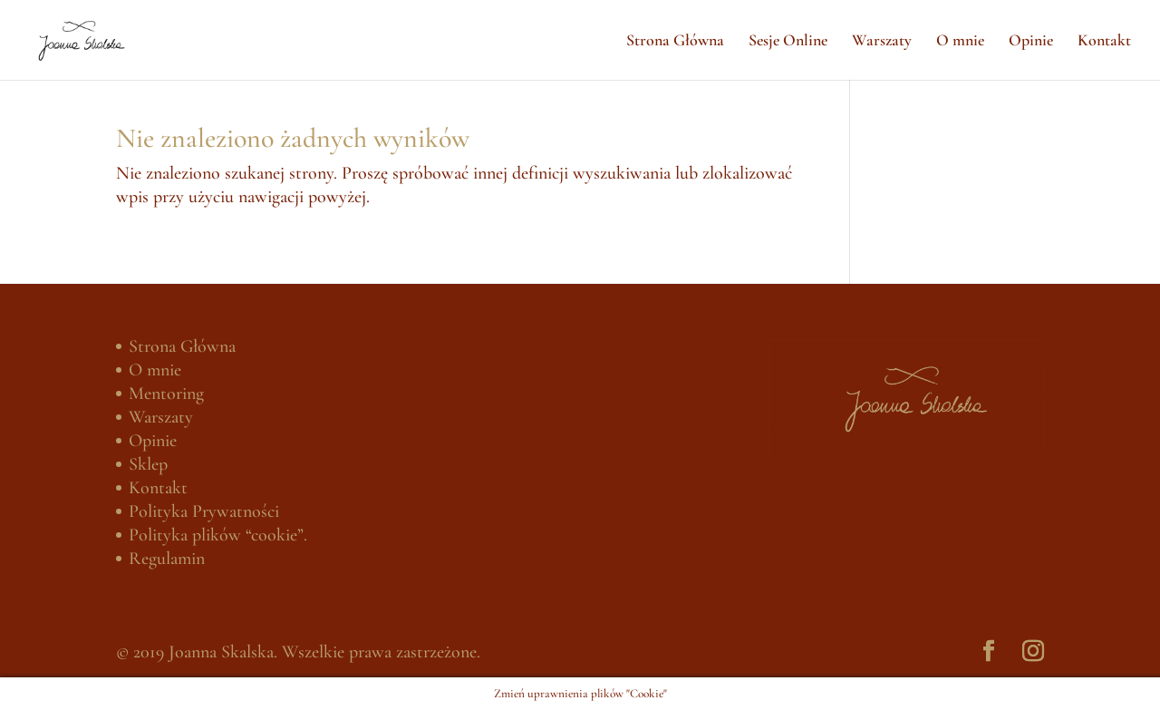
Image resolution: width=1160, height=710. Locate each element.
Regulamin (167, 558)
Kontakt (1104, 42)
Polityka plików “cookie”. (218, 535)
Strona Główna (675, 42)
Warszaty (882, 42)
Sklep (148, 464)
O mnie (960, 42)
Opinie (1031, 42)
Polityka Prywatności (204, 511)
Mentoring (166, 393)
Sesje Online (788, 42)
